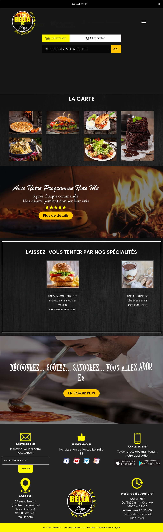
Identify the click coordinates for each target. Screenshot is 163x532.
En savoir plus (81, 393)
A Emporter (95, 38)
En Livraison (55, 38)
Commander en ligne (109, 527)
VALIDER (25, 468)
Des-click (91, 527)
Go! (116, 49)
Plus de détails (56, 215)
